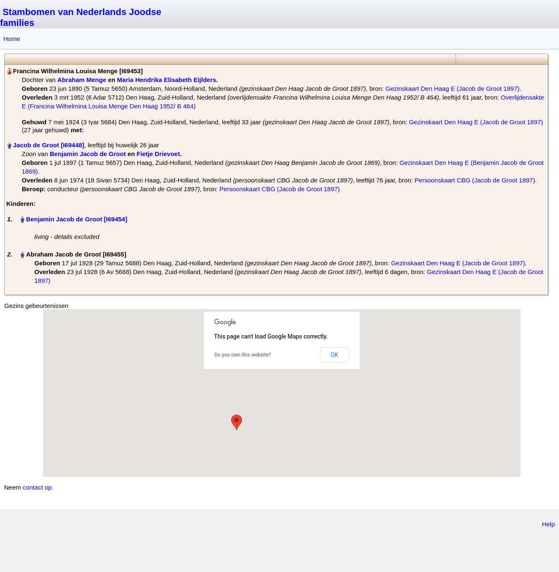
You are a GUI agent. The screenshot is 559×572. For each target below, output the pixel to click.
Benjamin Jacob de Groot (88, 153)
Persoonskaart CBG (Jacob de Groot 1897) (475, 180)
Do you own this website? (242, 355)
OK (334, 354)
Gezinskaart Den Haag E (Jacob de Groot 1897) (453, 88)
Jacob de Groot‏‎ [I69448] (48, 145)
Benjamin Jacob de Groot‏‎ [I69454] (76, 219)
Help (548, 524)
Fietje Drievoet (158, 153)
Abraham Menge (81, 79)
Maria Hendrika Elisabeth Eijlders (166, 79)
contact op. (38, 487)
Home (11, 38)
